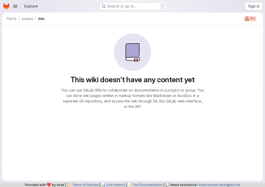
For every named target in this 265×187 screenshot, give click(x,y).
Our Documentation (148, 185)
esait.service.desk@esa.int (219, 185)
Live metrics (115, 185)
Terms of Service (85, 185)
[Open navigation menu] (15, 6)
